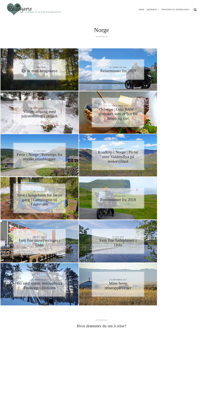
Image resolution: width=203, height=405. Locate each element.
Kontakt (190, 390)
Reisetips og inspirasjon (175, 9)
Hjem (141, 9)
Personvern (174, 390)
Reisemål (152, 9)
